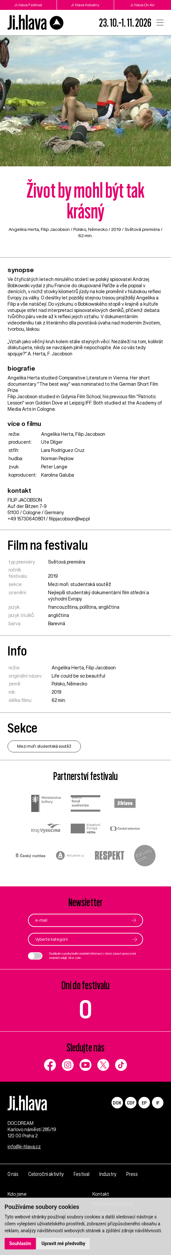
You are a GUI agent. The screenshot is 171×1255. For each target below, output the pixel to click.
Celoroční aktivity (46, 1174)
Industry (107, 1174)
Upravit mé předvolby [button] (63, 1243)
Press (132, 1174)
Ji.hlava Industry (85, 5)
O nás (13, 1174)
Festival (81, 1174)
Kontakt (100, 1194)
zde (78, 957)
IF (157, 1102)
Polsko (79, 229)
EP (144, 1102)
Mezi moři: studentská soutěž (79, 584)
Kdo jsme (17, 1194)
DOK (117, 1102)
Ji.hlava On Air (142, 5)
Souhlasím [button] (20, 1243)
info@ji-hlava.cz (24, 1146)
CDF (130, 1102)
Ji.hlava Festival (28, 5)
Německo (98, 229)
